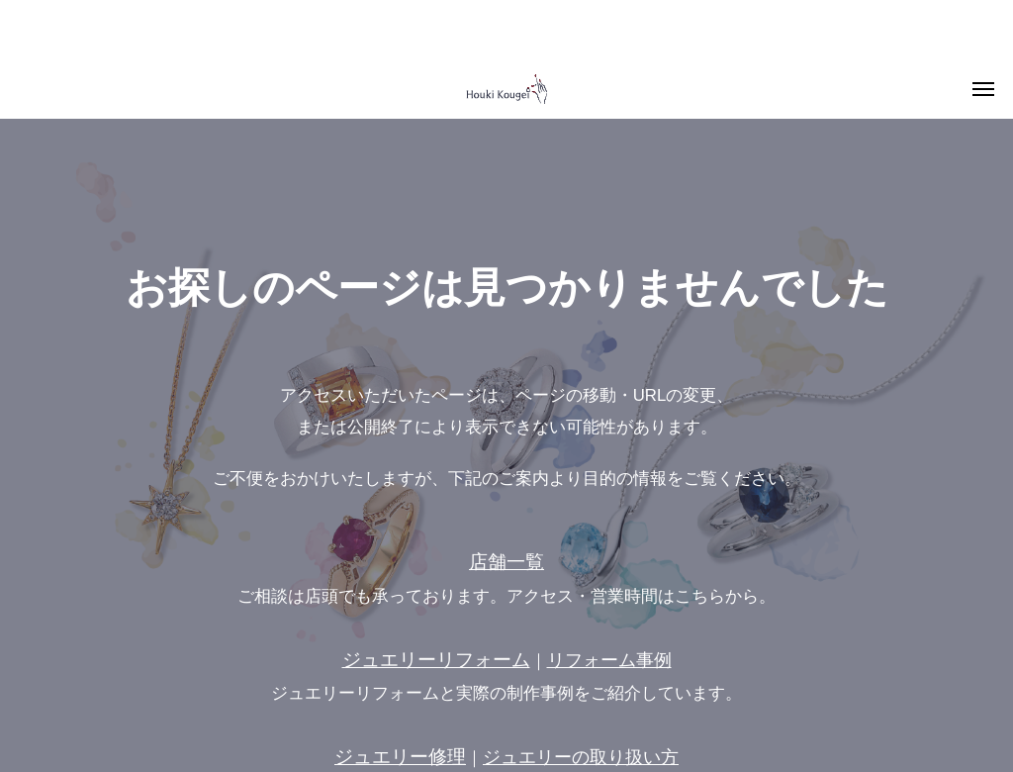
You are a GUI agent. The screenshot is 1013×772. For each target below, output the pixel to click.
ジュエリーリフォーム (436, 659)
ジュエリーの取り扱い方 (581, 757)
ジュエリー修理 (400, 756)
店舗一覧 (506, 561)
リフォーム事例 (609, 660)
